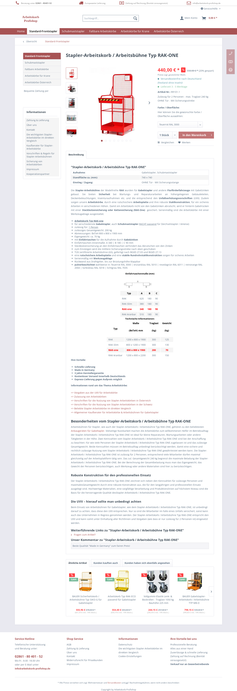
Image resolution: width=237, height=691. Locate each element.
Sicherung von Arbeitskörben (34, 163)
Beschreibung (76, 154)
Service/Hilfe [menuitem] (209, 8)
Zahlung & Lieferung (37, 120)
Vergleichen (166, 142)
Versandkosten (114, 682)
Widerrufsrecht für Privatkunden (85, 660)
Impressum (32, 169)
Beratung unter (33, 3)
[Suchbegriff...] (111, 18)
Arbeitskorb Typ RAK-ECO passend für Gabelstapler (122, 598)
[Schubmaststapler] (73, 31)
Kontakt (30, 129)
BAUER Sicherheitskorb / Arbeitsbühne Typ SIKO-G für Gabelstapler (86, 599)
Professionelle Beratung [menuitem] (183, 644)
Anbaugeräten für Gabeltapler (87, 430)
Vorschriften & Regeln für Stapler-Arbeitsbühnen (40, 155)
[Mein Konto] (189, 18)
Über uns (31, 125)
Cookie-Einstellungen (130, 656)
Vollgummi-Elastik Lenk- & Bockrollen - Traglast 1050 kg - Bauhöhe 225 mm (158, 599)
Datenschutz (125, 644)
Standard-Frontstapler (37, 56)
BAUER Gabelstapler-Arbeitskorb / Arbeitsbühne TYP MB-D (194, 599)
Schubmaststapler (35, 62)
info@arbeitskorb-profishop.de (207, 3)
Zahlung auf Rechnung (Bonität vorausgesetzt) (143, 3)
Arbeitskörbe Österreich (38, 82)
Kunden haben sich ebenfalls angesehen (147, 562)
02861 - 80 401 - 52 (29, 656)
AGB (69, 644)
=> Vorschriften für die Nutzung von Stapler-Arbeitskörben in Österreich (111, 400)
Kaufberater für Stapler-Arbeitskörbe (39, 147)
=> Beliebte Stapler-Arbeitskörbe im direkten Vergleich (101, 408)
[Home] (21, 31)
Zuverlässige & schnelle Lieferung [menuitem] (189, 652)
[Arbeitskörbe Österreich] (169, 31)
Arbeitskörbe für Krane (37, 75)
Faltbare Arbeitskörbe (37, 69)
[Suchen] (135, 18)
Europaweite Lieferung (92, 3)
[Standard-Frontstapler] (43, 31)
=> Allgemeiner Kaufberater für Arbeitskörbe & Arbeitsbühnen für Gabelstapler (115, 412)
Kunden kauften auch (105, 562)
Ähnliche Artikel (77, 562)
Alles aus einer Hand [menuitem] (181, 648)
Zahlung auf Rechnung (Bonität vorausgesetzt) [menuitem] (187, 658)
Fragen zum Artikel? (83, 534)
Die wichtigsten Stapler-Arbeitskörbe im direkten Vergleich (40, 137)
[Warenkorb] (209, 18)
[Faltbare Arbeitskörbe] (102, 31)
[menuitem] (111, 18)
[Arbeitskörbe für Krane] (135, 31)
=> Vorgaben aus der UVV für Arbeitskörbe (94, 392)
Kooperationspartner (38, 174)
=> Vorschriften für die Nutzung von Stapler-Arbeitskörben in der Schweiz (111, 404)
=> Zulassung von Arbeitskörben (88, 396)
